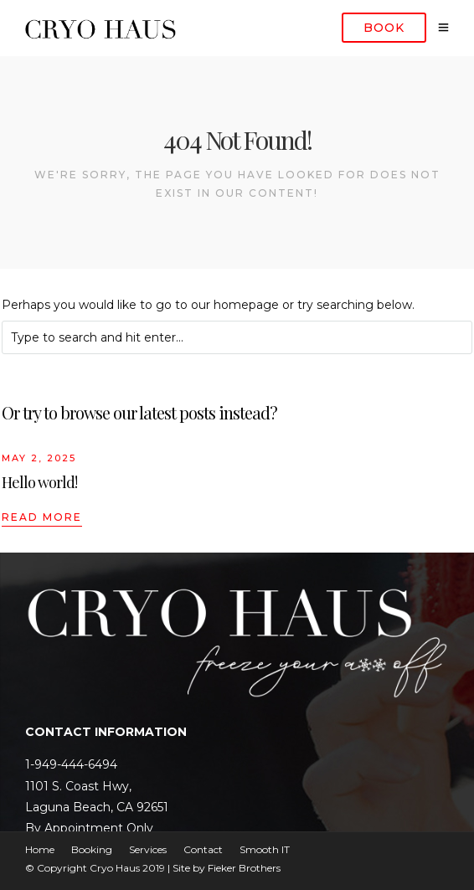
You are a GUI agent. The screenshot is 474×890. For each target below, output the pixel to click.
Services (148, 849)
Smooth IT (265, 849)
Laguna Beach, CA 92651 (96, 807)
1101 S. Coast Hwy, (78, 786)
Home (39, 849)
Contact (203, 849)
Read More (42, 517)
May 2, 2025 (39, 458)
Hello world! (39, 482)
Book (383, 27)
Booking (91, 849)
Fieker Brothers (244, 868)
